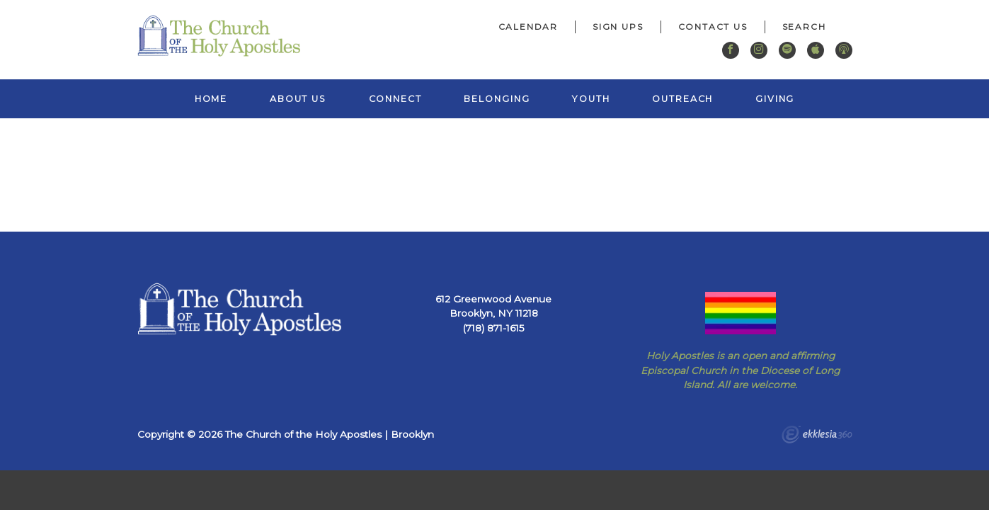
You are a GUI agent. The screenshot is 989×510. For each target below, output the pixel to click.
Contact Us (713, 26)
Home (211, 99)
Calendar (528, 26)
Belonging (497, 99)
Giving (774, 99)
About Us (298, 99)
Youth (591, 99)
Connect (395, 99)
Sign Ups (618, 26)
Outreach (682, 99)
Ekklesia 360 (817, 436)
